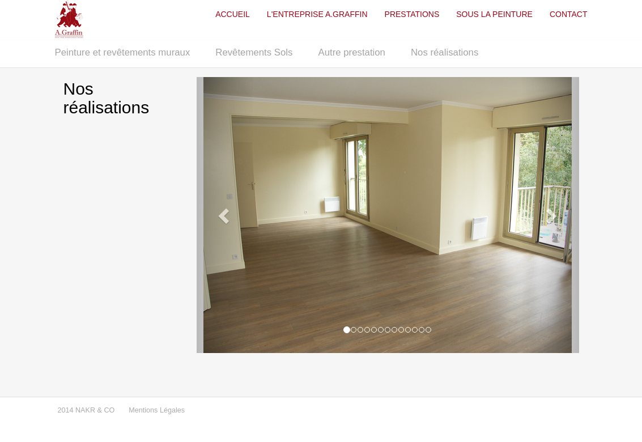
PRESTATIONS (412, 14)
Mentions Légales (157, 410)
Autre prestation (351, 52)
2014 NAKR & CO (86, 410)
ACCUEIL (232, 14)
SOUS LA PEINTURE (494, 14)
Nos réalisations (444, 52)
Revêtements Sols (253, 52)
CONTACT (569, 14)
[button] (225, 215)
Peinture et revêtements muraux (122, 52)
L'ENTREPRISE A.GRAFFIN (317, 14)
